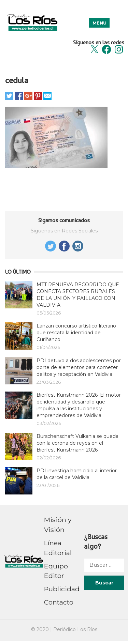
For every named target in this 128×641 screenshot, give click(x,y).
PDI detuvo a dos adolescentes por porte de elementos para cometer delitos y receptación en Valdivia (79, 367)
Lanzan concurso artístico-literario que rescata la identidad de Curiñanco (76, 332)
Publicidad (62, 589)
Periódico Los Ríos (75, 629)
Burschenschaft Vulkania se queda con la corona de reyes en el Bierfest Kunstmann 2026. (77, 443)
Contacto (58, 602)
